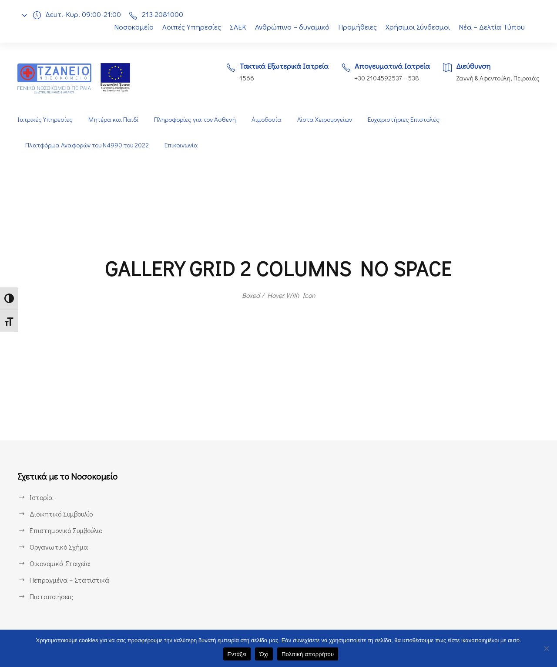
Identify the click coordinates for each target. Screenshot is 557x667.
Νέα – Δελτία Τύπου (492, 27)
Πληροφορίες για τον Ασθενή (194, 119)
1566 (241, 78)
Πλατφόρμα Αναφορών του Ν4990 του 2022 (88, 145)
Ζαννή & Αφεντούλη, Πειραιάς (497, 78)
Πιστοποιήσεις (51, 596)
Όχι (263, 654)
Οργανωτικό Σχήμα (59, 546)
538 (412, 78)
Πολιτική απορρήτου (308, 654)
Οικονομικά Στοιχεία (60, 563)
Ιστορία (41, 497)
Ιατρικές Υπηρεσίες (44, 119)
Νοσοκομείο (128, 27)
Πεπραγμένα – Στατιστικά (68, 580)
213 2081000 (164, 14)
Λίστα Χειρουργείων (325, 119)
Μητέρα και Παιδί (112, 119)
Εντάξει (237, 654)
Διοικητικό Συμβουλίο (62, 513)
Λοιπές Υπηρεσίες (187, 27)
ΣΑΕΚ (235, 27)
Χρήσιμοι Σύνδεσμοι (418, 27)
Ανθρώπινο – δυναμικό (291, 27)
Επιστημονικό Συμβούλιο (68, 530)
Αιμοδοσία (266, 119)
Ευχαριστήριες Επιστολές (406, 119)
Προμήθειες (357, 27)
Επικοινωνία (184, 145)
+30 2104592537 (375, 78)
